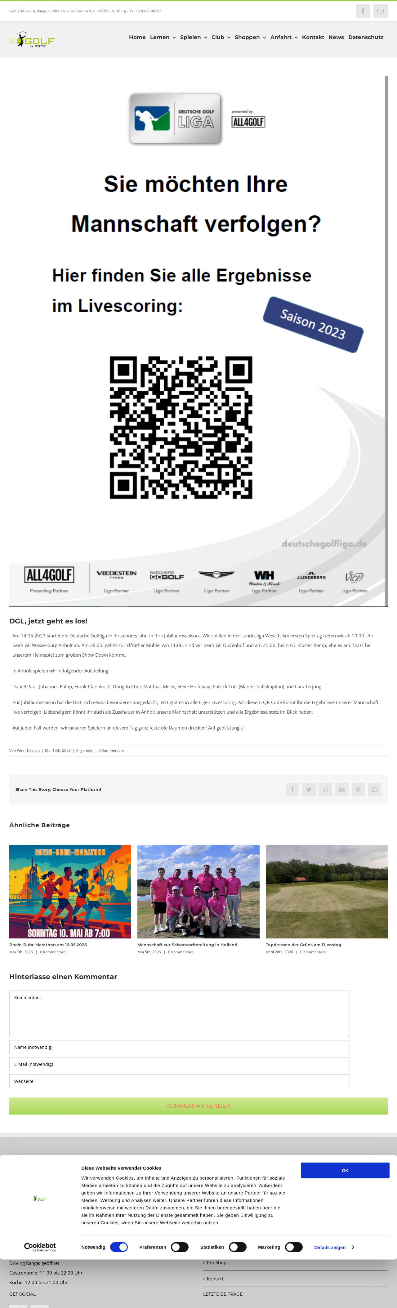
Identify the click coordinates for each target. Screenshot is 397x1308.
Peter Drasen (28, 750)
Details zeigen (330, 1295)
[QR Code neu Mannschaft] (198, 341)
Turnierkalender (224, 1198)
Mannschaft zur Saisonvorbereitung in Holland (187, 944)
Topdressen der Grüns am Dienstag (303, 944)
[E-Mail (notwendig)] (179, 1064)
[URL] (179, 1081)
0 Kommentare (111, 750)
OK (345, 1219)
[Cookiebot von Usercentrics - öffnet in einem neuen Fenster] (40, 1296)
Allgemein (84, 750)
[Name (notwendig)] (179, 1047)
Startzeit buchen (224, 1182)
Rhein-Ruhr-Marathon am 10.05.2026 (48, 944)
